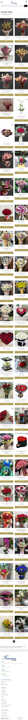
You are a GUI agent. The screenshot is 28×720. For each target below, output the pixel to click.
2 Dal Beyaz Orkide (21, 116)
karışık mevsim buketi (7, 90)
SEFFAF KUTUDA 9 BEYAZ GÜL (7, 374)
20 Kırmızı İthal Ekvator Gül (7, 503)
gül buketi (6, 529)
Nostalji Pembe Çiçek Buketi (6, 249)
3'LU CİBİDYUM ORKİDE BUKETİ (6, 63)
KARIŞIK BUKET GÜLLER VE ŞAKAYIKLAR (6, 114)
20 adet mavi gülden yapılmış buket (21, 582)
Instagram (4, 684)
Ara (26, 6)
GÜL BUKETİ (21, 168)
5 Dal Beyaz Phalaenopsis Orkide (21, 608)
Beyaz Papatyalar (21, 348)
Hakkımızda (3, 693)
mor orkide (6, 555)
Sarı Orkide (6, 37)
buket (21, 503)
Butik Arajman (6, 143)
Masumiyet (6, 400)
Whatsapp (5, 718)
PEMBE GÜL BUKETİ (21, 477)
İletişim (2, 696)
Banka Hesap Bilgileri (5, 694)
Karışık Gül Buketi (21, 246)
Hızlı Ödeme (3, 689)
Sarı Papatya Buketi (21, 295)
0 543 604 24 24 (5, 671)
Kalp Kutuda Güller (6, 348)
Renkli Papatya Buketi (7, 270)
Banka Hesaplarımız (4, 712)
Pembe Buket (7, 197)
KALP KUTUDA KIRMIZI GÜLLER (21, 452)
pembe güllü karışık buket (21, 37)
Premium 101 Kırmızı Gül (6, 223)
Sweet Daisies (21, 221)
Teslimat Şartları (4, 703)
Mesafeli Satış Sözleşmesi (5, 705)
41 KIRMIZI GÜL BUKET (7, 425)
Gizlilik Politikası (4, 701)
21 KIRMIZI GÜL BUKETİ (21, 400)
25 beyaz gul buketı (6, 296)
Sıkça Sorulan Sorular (5, 717)
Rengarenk (21, 64)
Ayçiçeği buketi (6, 633)
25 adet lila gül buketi (6, 607)
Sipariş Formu (3, 691)
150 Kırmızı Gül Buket (21, 425)
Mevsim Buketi (6, 322)
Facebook (4, 682)
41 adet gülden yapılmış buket (6, 582)
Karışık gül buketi (21, 555)
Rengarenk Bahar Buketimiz (7, 170)
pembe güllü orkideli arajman (6, 452)
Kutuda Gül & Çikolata (21, 322)
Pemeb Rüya (21, 90)
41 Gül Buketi (21, 143)
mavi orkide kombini (6, 477)
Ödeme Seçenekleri (4, 706)
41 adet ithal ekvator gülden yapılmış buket (21, 530)
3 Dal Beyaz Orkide (21, 633)
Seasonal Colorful (21, 194)
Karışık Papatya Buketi (21, 273)
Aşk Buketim (21, 373)
